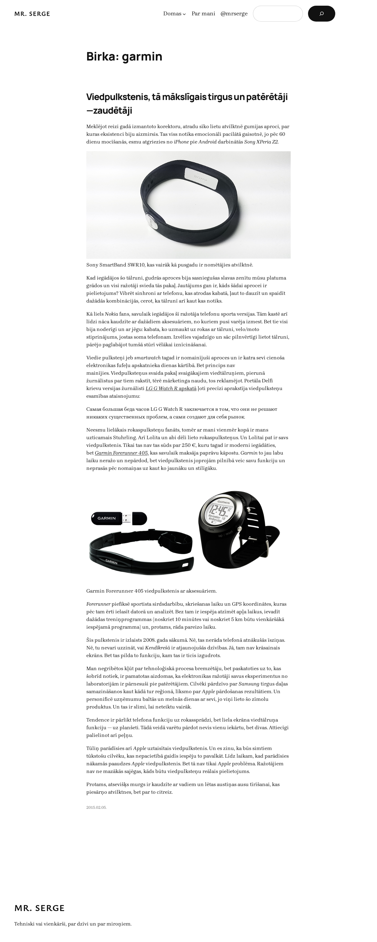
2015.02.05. (96, 807)
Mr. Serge (32, 13)
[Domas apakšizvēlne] (184, 13)
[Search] (321, 14)
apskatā (171, 388)
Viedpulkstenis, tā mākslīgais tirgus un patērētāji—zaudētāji (187, 103)
